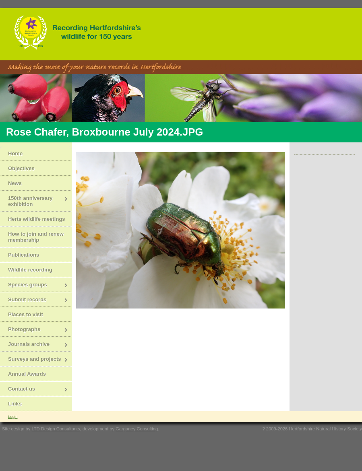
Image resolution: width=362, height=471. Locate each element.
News (15, 183)
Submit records (34, 300)
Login (12, 416)
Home (15, 153)
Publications (23, 255)
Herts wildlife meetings (36, 219)
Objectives (21, 168)
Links (15, 404)
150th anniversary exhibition (34, 201)
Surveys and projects (34, 360)
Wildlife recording (30, 270)
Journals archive (34, 345)
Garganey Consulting (137, 428)
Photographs (34, 330)
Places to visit (25, 314)
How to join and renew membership (36, 237)
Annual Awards (27, 374)
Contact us (34, 389)
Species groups (34, 285)
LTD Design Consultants (55, 428)
